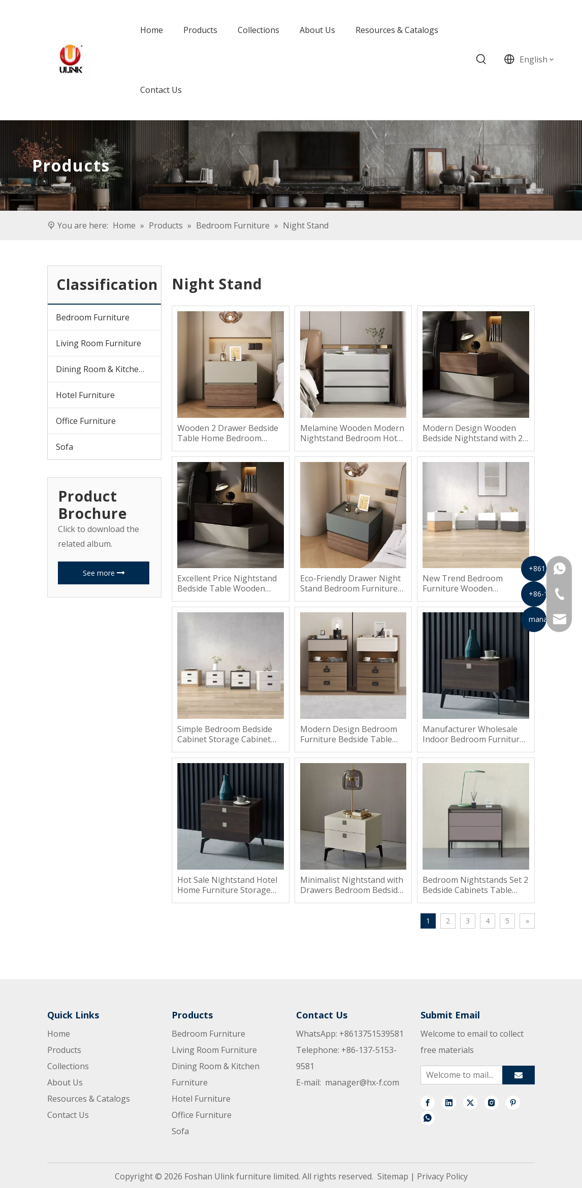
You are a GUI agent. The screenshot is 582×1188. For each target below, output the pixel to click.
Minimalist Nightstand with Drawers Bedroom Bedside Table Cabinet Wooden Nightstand (351, 885)
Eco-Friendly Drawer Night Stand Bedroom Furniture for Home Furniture (350, 583)
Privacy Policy (442, 1176)
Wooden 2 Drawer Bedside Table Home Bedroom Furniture (227, 433)
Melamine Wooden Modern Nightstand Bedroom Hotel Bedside (352, 433)
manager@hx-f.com (362, 1082)
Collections (68, 1066)
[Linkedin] (449, 1102)
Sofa (64, 446)
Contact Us (68, 1114)
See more (104, 573)
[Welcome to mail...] (459, 1075)
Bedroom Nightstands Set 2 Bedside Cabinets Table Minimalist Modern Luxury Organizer (475, 885)
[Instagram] (491, 1102)
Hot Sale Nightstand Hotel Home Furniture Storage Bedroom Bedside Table (227, 885)
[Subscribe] (518, 1075)
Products (64, 1049)
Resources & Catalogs (88, 1098)
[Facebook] (428, 1102)
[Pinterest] (513, 1102)
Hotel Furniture (85, 395)
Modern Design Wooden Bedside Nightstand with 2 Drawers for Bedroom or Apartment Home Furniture (475, 433)
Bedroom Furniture (93, 317)
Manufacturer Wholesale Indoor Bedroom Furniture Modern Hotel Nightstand (473, 734)
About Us (65, 1082)
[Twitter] (470, 1102)
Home (58, 1033)
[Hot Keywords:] (481, 59)
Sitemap (392, 1176)
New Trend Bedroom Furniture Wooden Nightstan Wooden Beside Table (473, 583)
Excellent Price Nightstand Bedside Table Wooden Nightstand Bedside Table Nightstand (227, 583)
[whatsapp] (428, 1117)
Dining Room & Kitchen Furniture (108, 369)
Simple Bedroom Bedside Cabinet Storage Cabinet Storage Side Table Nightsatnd (224, 734)
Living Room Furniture (98, 343)
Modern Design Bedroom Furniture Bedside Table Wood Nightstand (348, 734)
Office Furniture (86, 420)
